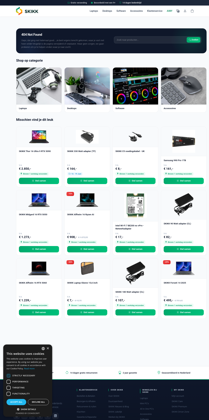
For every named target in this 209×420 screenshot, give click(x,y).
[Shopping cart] (192, 11)
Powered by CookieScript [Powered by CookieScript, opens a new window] (28, 413)
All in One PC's (147, 409)
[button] (28, 409)
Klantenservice (154, 11)
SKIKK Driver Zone (180, 412)
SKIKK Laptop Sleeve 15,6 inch (82, 282)
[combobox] (43, 348)
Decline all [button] (38, 402)
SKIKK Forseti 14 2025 (175, 282)
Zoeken (193, 40)
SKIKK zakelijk (115, 412)
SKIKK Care (177, 401)
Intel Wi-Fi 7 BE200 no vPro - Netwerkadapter (129, 227)
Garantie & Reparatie (86, 417)
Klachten (81, 412)
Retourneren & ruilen (86, 406)
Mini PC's (144, 403)
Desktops (107, 11)
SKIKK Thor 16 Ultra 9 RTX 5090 (35, 151)
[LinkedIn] (55, 416)
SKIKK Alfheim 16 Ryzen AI (80, 214)
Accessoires (136, 11)
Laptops (94, 11)
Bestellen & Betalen (86, 396)
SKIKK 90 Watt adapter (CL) (177, 223)
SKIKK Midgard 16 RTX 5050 (33, 214)
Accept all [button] (16, 402)
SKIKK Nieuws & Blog (118, 406)
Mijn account (178, 396)
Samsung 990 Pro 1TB (175, 160)
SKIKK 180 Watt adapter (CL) (129, 292)
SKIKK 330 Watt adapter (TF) (81, 151)
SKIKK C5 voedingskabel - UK (130, 151)
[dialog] (27, 381)
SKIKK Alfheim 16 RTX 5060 (33, 282)
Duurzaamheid (115, 401)
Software (121, 11)
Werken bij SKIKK (116, 417)
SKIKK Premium (179, 406)
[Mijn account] (185, 11)
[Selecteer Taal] (178, 11)
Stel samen (39, 180)
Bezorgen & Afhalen (86, 401)
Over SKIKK (113, 396)
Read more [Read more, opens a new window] (29, 368)
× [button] (47, 348)
